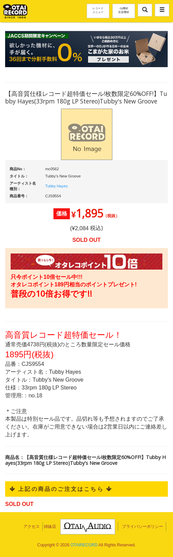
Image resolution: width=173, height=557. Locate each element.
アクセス (31, 526)
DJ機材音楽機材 (123, 10)
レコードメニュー (97, 10)
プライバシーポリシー (142, 526)
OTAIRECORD (84, 545)
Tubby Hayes (56, 186)
